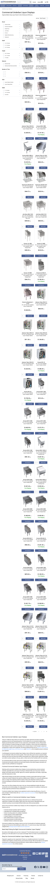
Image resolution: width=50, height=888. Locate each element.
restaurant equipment (24, 826)
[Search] (23, 2)
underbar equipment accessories (27, 792)
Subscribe (22, 868)
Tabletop (14, 5)
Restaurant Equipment (3, 6)
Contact (34, 2)
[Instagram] (47, 867)
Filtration (47, 5)
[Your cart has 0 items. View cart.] (46, 2)
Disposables (25, 5)
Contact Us (40, 875)
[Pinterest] (41, 867)
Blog (27, 878)
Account (19, 875)
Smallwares (8, 5)
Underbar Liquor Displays (7, 8)
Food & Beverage (37, 6)
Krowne (22, 749)
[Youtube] (44, 867)
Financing (26, 875)
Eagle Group (11, 749)
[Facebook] (35, 867)
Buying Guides (19, 878)
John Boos (17, 749)
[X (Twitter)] (38, 867)
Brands (32, 878)
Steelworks (28, 749)
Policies (33, 875)
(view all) (25, 859)
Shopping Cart (10, 875)
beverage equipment (13, 826)
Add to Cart (29, 48)
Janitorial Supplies (20, 6)
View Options (41, 138)
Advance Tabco (40, 747)
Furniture (42, 5)
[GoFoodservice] (8, 2)
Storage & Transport (31, 6)
